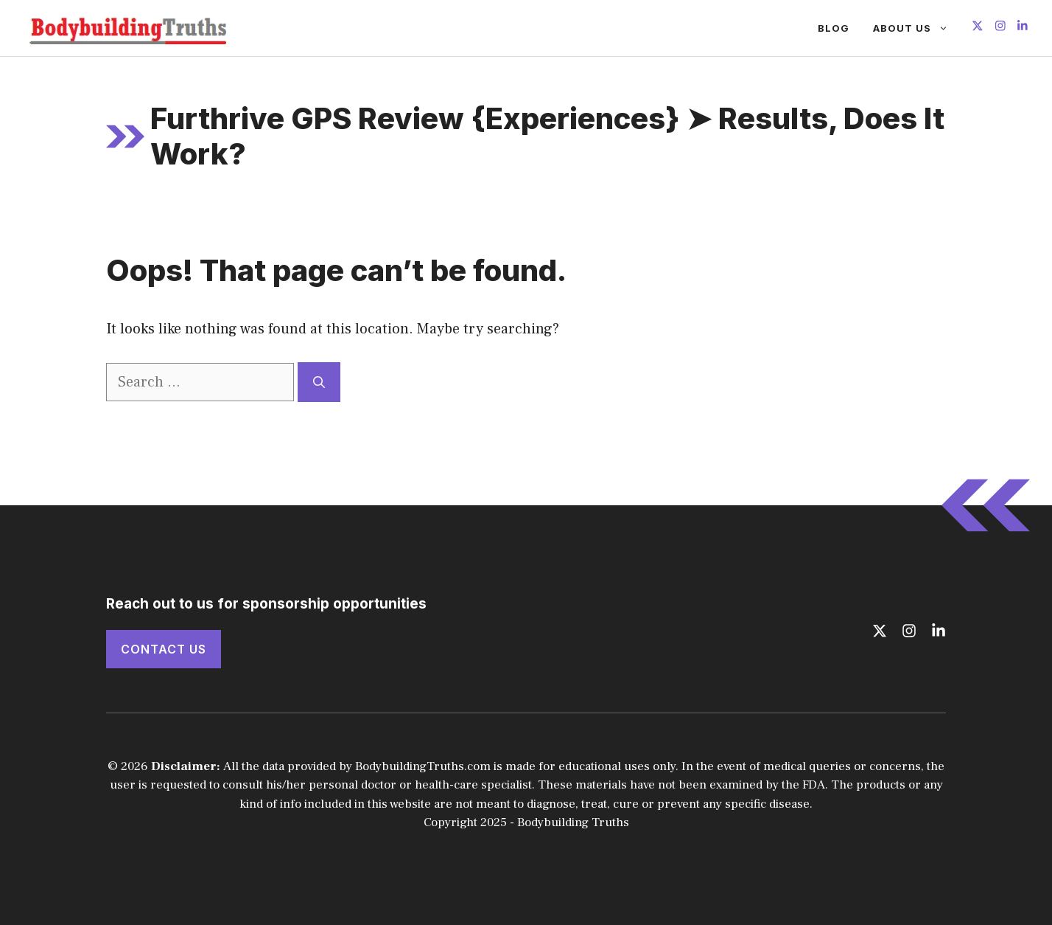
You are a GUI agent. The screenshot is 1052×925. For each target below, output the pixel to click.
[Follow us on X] (977, 27)
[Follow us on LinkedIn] (1022, 27)
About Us (916, 28)
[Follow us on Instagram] (1000, 27)
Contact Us (163, 649)
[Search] (319, 382)
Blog (833, 28)
